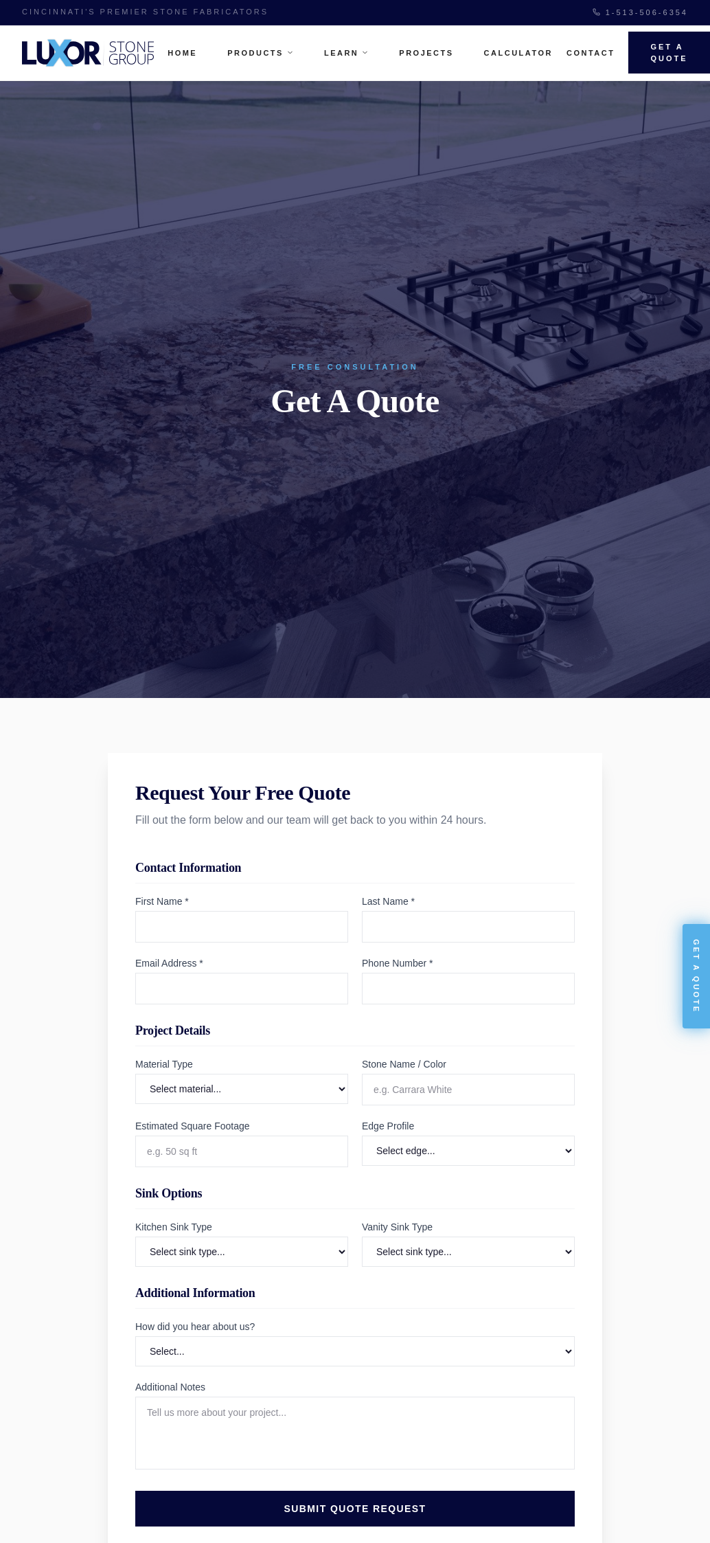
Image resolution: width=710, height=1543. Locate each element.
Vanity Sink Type (397, 1226)
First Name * (162, 901)
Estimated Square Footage (192, 1125)
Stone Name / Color (404, 1064)
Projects (426, 53)
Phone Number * (397, 963)
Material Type (164, 1064)
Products (260, 53)
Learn (346, 53)
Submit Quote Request (355, 1508)
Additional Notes (170, 1387)
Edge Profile (388, 1125)
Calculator (518, 53)
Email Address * (169, 963)
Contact (590, 53)
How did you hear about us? (195, 1326)
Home (182, 53)
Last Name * (388, 901)
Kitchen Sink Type (173, 1226)
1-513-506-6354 (640, 12)
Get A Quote (668, 53)
